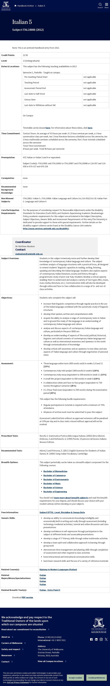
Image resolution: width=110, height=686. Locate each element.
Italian (43, 575)
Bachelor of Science (53, 487)
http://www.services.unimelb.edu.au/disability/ (46, 228)
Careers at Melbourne (11, 643)
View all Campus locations (50, 661)
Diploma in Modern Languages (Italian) (58, 569)
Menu (107, 6)
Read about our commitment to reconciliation (23, 629)
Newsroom (6, 655)
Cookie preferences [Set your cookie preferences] (96, 677)
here (48, 127)
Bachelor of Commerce (55, 475)
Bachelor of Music (52, 483)
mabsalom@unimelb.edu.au (29, 254)
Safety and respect (10, 649)
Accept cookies (75, 677)
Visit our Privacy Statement (18, 682)
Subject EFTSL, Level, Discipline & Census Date (62, 512)
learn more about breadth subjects (71, 497)
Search (100, 6)
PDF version (27, 597)
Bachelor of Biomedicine (55, 471)
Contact (5, 661)
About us (5, 637)
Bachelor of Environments (56, 479)
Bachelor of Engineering (55, 491)
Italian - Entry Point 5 (50, 590)
